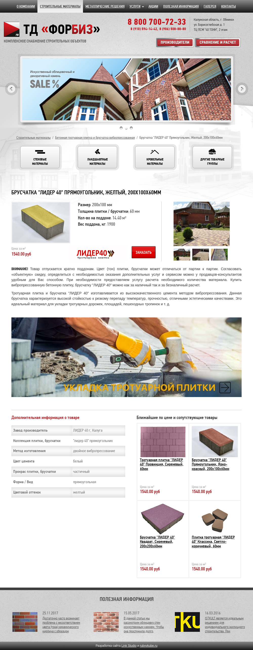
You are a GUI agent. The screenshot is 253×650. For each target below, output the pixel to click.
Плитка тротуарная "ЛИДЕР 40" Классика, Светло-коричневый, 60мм (213, 541)
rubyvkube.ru (148, 645)
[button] (40, 157)
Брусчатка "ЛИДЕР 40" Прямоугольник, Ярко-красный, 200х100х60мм (210, 464)
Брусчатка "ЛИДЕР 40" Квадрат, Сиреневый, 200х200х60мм (157, 541)
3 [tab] (131, 128)
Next (242, 88)
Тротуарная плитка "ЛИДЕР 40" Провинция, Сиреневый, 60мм (161, 464)
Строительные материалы (33, 137)
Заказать (144, 252)
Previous (11, 88)
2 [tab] (126, 128)
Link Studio (128, 645)
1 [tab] (121, 128)
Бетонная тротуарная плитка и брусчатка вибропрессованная (95, 137)
